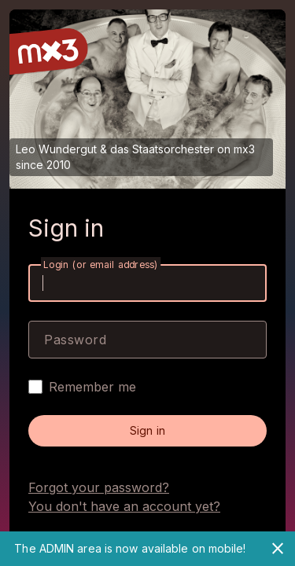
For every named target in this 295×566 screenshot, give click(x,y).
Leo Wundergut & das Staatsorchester (115, 149)
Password (75, 339)
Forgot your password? (98, 487)
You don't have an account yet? (124, 506)
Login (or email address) (100, 264)
